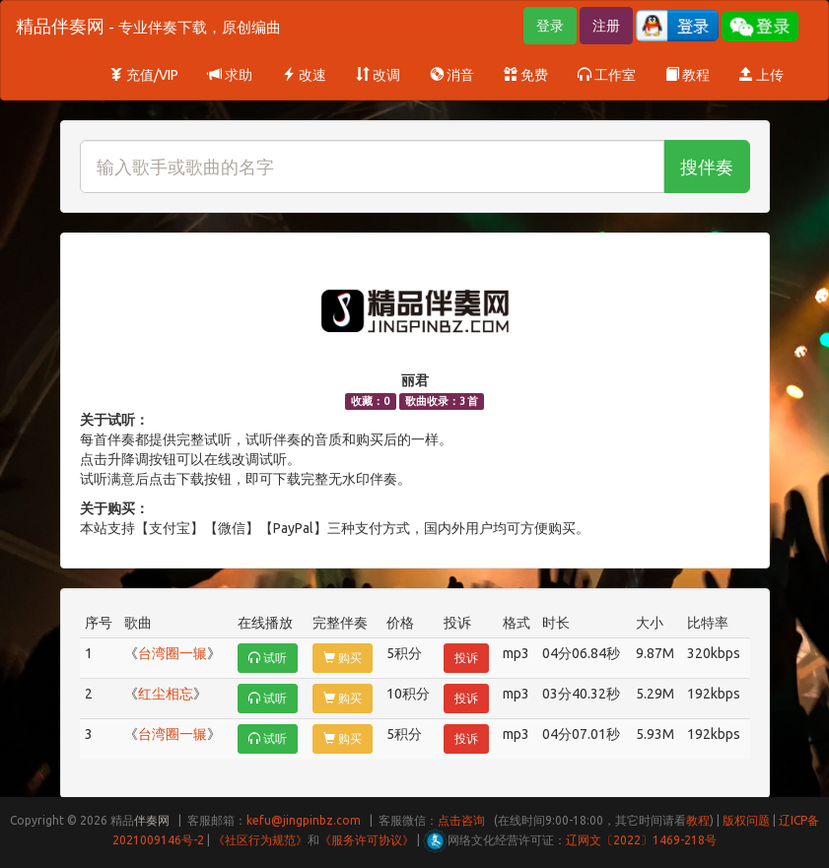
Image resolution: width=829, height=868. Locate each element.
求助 (230, 75)
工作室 (607, 75)
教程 (687, 75)
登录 (550, 25)
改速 (304, 75)
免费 (526, 75)
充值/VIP (143, 75)
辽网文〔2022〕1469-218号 (641, 840)
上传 (761, 75)
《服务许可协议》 (366, 840)
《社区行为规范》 (260, 840)
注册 (606, 25)
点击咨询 (461, 820)
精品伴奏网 (148, 25)
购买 (342, 657)
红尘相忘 (165, 693)
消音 (452, 75)
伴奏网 (152, 820)
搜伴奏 (706, 166)
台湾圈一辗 (172, 653)
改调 (378, 75)
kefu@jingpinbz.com (303, 820)
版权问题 (746, 820)
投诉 (466, 657)
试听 (267, 657)
